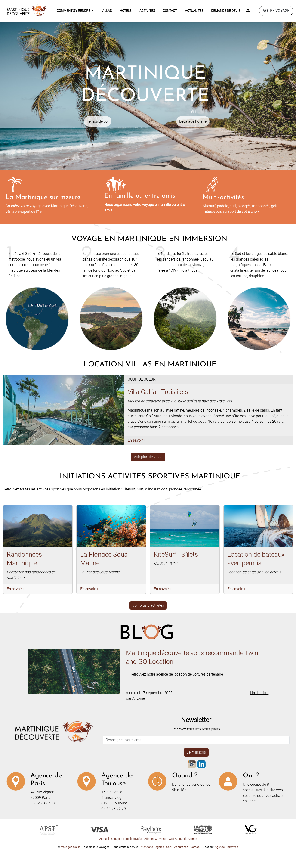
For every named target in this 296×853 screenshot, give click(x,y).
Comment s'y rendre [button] (74, 11)
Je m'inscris (196, 752)
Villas (107, 11)
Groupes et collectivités (126, 839)
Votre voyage (276, 11)
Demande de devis (225, 11)
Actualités (194, 11)
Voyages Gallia (70, 847)
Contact (170, 11)
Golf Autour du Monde (183, 839)
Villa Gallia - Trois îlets (158, 392)
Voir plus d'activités (148, 605)
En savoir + (137, 440)
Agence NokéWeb (226, 847)
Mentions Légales (153, 847)
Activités (147, 11)
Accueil (104, 839)
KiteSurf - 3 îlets (176, 554)
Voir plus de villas (148, 457)
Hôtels (125, 11)
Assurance (181, 847)
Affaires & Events (155, 839)
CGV (169, 847)
